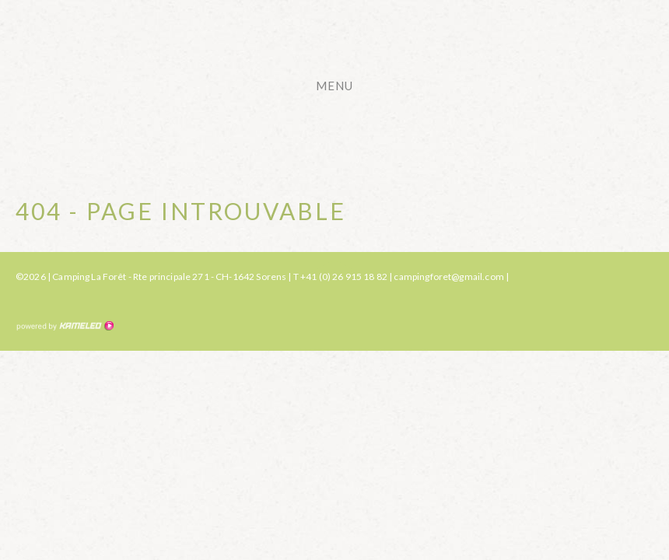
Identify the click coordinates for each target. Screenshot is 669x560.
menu (342, 85)
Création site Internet (65, 325)
